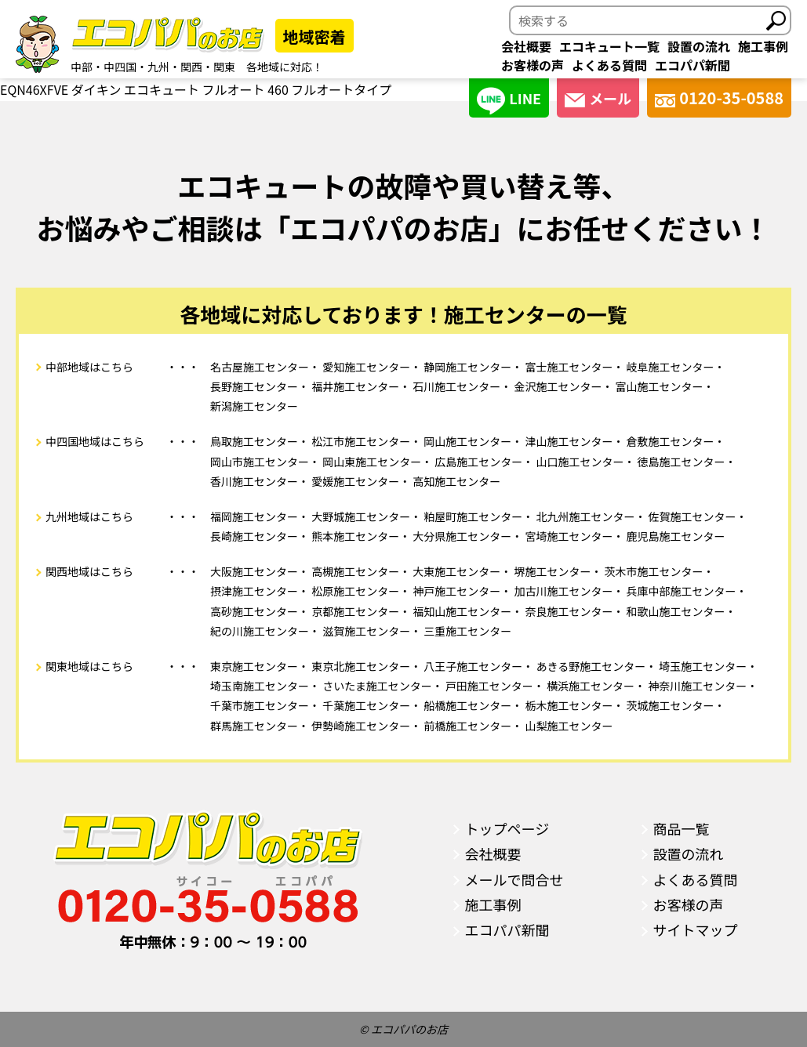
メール (598, 98)
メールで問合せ (514, 879)
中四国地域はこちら (94, 441)
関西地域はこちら (89, 571)
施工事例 (763, 46)
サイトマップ (695, 929)
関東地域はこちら (89, 666)
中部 (82, 66)
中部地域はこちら (89, 367)
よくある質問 (609, 65)
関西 (191, 66)
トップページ (507, 828)
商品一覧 (681, 828)
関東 (224, 66)
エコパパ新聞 (692, 65)
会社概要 (526, 46)
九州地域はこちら (89, 516)
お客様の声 (532, 65)
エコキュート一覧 (609, 46)
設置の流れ (698, 46)
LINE (509, 100)
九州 (158, 66)
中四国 (120, 66)
